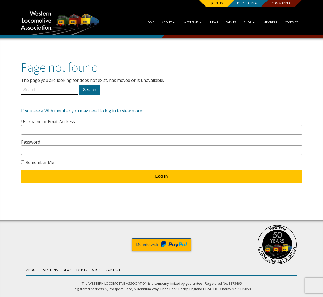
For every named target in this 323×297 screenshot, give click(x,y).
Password (30, 142)
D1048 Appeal (281, 3)
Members (270, 22)
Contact (291, 22)
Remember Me (37, 162)
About (168, 22)
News (214, 22)
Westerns (192, 22)
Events (230, 22)
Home (149, 22)
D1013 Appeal (247, 3)
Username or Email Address (48, 122)
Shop (249, 22)
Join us (216, 3)
